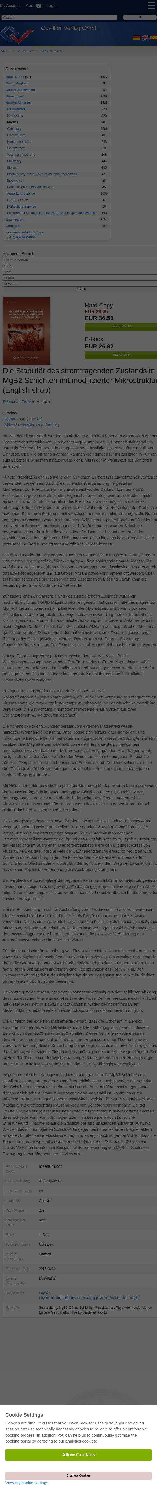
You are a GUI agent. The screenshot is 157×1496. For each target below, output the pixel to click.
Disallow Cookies (78, 1475)
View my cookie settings (26, 1482)
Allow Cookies (78, 1454)
